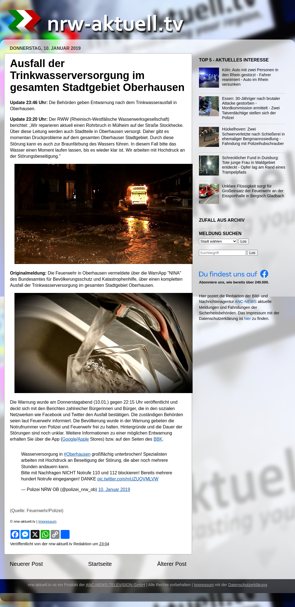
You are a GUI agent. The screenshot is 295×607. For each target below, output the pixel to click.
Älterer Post (171, 564)
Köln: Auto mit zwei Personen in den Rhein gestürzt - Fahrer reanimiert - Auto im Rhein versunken (250, 77)
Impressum (47, 521)
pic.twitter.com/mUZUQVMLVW (128, 479)
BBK (158, 439)
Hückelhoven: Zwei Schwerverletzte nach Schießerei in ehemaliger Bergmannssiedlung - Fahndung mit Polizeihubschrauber (253, 136)
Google (69, 439)
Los (252, 253)
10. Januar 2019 (114, 489)
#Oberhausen (77, 454)
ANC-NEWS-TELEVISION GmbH (115, 585)
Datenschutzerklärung (247, 585)
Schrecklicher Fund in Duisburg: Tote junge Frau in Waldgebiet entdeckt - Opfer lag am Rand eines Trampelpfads (253, 165)
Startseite (100, 564)
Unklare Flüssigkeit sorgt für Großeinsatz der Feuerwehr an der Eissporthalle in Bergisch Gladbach (253, 191)
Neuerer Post (26, 564)
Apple (83, 439)
